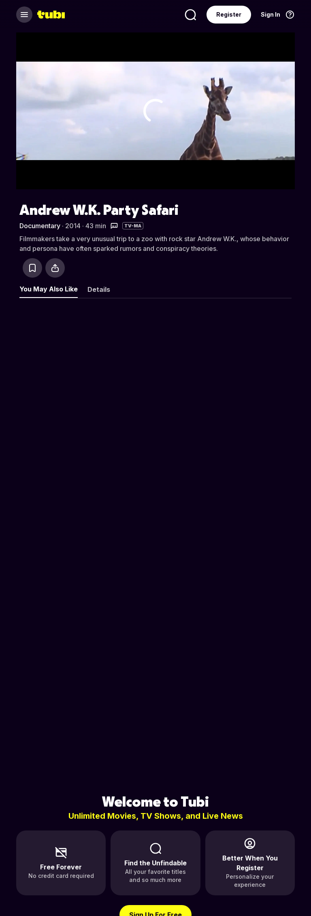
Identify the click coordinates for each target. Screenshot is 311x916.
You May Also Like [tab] (48, 289)
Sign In (270, 14)
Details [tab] (98, 289)
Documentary (39, 226)
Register (228, 14)
